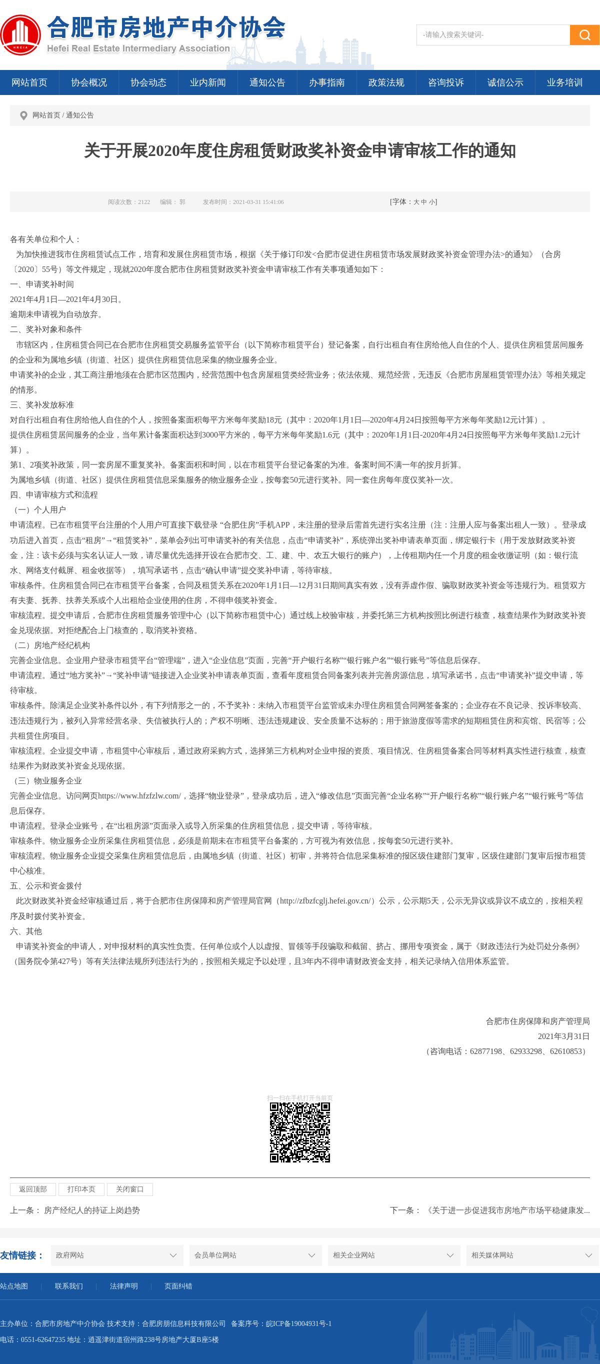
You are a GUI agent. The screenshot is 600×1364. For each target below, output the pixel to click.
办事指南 (327, 83)
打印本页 (82, 1189)
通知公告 (268, 83)
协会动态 (148, 83)
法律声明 (124, 1286)
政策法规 (386, 83)
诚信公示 (506, 83)
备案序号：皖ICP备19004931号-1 (281, 1324)
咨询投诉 (446, 83)
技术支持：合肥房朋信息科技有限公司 (166, 1324)
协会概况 (89, 83)
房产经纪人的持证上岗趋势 (92, 1210)
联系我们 (69, 1286)
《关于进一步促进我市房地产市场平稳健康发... (507, 1210)
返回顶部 (33, 1189)
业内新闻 (208, 83)
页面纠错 (178, 1286)
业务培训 (565, 83)
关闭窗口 (130, 1189)
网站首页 (30, 83)
